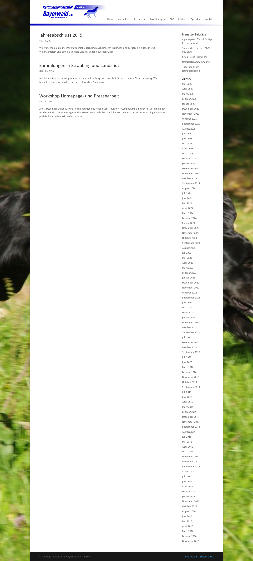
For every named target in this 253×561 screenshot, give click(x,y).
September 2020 (191, 352)
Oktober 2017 (189, 461)
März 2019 (187, 406)
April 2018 (187, 446)
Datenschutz (207, 556)
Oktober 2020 (189, 347)
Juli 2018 (186, 436)
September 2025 (191, 123)
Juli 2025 (186, 133)
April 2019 (187, 401)
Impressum (191, 556)
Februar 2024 (189, 218)
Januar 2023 (188, 277)
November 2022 (190, 287)
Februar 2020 (189, 372)
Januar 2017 (188, 496)
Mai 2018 (187, 441)
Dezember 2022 (190, 282)
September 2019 (191, 387)
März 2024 (187, 213)
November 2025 (190, 113)
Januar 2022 (188, 317)
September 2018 (191, 426)
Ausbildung (156, 19)
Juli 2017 (186, 476)
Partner (182, 19)
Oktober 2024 (189, 178)
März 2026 (187, 93)
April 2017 (187, 486)
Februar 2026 (189, 98)
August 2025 (189, 128)
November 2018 (190, 421)
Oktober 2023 (189, 237)
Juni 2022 (187, 302)
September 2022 (191, 297)
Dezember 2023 (190, 227)
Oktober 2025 (189, 118)
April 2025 (187, 148)
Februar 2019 (189, 411)
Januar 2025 (188, 163)
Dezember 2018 (190, 416)
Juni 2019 (187, 397)
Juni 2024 (187, 198)
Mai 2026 (187, 83)
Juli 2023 (186, 252)
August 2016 (189, 511)
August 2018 (189, 431)
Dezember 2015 (190, 541)
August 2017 (189, 471)
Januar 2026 (188, 103)
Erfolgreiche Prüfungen (194, 56)
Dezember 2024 (190, 168)
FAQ (172, 19)
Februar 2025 (189, 158)
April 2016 (187, 526)
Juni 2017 (187, 481)
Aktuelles (123, 19)
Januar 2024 (188, 223)
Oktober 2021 (189, 327)
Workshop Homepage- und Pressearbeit (79, 96)
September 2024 (191, 183)
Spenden (196, 19)
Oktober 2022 (189, 292)
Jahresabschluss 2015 (60, 35)
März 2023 (187, 267)
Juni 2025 (187, 138)
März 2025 (187, 153)
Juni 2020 (187, 362)
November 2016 (190, 501)
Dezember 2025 (190, 108)
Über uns (137, 19)
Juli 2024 (186, 193)
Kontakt (209, 19)
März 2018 (187, 451)
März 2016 (187, 531)
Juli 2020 (186, 357)
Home (110, 19)
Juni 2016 (187, 516)
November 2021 (190, 322)
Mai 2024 (187, 203)
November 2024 (190, 173)
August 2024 (189, 188)
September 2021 (191, 332)
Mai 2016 (187, 521)
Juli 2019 (186, 392)
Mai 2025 (187, 143)
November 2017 (190, 456)
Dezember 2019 (190, 377)
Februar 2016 (189, 536)
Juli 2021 (186, 337)
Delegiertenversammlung (196, 61)
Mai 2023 (187, 257)
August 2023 (189, 247)
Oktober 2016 (189, 506)
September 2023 (191, 242)
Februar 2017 (189, 491)
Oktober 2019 (189, 382)
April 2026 (187, 88)
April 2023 (187, 262)
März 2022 (187, 307)
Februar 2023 (189, 272)
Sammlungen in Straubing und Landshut (79, 65)
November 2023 (190, 232)
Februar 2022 (189, 312)
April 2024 (187, 208)
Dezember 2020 (190, 342)
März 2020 (187, 367)
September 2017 (191, 466)
